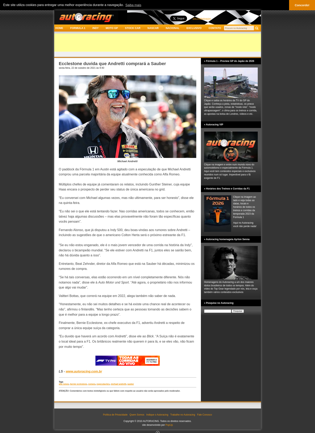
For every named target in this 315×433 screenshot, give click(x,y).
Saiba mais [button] (133, 5)
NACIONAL (173, 28)
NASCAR (153, 28)
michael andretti (118, 384)
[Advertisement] (157, 43)
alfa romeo (64, 384)
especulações (103, 384)
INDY (95, 28)
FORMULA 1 (77, 28)
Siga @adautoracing (201, 18)
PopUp (169, 425)
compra (91, 384)
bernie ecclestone (78, 384)
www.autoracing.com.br (84, 371)
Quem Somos (137, 414)
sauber (130, 384)
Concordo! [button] (302, 5)
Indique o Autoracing (157, 414)
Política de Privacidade (115, 414)
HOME (59, 28)
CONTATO (215, 28)
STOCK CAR (132, 28)
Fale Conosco (204, 414)
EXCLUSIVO (193, 28)
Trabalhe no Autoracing (182, 414)
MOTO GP (112, 28)
